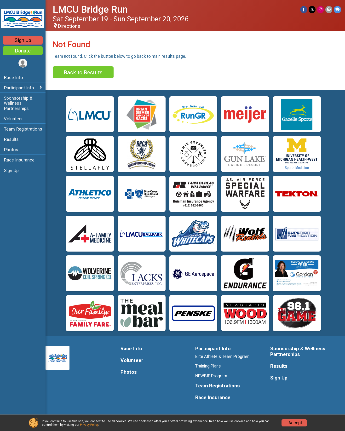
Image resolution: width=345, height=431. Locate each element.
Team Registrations (23, 129)
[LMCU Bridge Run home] (22, 18)
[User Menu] (22, 63)
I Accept (294, 422)
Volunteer (13, 118)
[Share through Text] (337, 9)
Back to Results (83, 72)
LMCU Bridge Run (90, 9)
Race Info (13, 77)
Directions (69, 26)
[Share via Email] (328, 9)
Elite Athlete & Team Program (222, 356)
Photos (11, 149)
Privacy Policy (89, 424)
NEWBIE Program (211, 376)
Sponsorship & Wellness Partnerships (18, 103)
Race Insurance (19, 159)
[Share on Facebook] (303, 9)
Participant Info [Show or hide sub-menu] (19, 87)
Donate (23, 51)
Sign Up (23, 40)
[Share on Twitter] (312, 9)
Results (11, 139)
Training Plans (208, 366)
